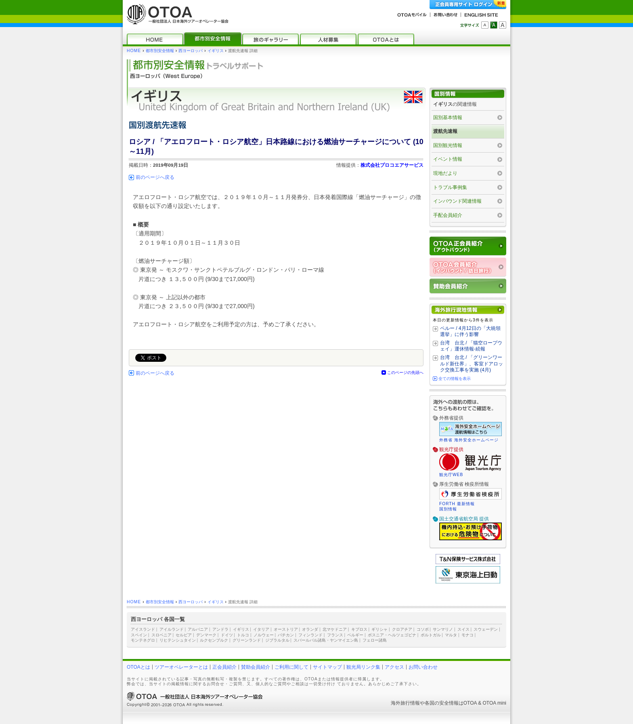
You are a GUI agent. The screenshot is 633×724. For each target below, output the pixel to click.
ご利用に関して (291, 667)
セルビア (184, 635)
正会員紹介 (224, 667)
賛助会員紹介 (255, 667)
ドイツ (227, 635)
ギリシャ (379, 629)
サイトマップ (327, 667)
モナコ (467, 635)
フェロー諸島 (375, 640)
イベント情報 (447, 159)
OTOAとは (138, 667)
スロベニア (161, 635)
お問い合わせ (423, 667)
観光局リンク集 (363, 667)
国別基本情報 (447, 117)
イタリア (261, 629)
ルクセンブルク (214, 640)
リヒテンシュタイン (177, 640)
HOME (134, 50)
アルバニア (198, 629)
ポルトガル (431, 635)
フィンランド (310, 635)
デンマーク (206, 635)
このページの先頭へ (405, 372)
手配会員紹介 (447, 215)
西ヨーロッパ (190, 50)
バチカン (286, 635)
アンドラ (220, 629)
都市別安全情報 (160, 50)
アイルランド (171, 629)
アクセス (394, 667)
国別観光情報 (447, 145)
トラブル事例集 (450, 187)
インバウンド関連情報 (457, 201)
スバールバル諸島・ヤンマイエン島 (325, 640)
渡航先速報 (445, 131)
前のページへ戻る (155, 177)
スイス (463, 629)
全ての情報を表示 (454, 378)
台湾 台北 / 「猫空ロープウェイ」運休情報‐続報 (471, 346)
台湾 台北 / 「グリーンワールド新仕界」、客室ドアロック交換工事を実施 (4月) (471, 364)
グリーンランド (247, 640)
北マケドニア (335, 629)
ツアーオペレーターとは (181, 667)
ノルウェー (264, 635)
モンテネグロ (143, 640)
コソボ (423, 629)
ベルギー (355, 635)
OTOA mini (494, 703)
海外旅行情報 (405, 703)
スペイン (139, 635)
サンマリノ (443, 629)
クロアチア (402, 629)
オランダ (310, 629)
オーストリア (286, 629)
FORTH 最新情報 (457, 504)
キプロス (359, 629)
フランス (335, 635)
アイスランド (143, 629)
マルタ (451, 635)
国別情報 (448, 509)
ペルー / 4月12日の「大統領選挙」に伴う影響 (470, 331)
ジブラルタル (277, 640)
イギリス (216, 50)
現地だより (445, 173)
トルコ (243, 635)
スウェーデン (486, 629)
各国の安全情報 (442, 703)
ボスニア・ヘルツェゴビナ (392, 635)
